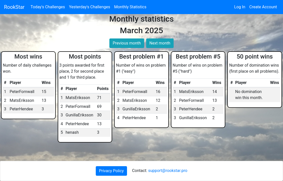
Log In (239, 7)
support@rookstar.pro (167, 170)
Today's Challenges (47, 7)
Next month (159, 43)
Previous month (127, 43)
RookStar (14, 7)
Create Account (263, 7)
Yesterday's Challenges (89, 7)
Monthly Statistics (130, 7)
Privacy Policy (111, 170)
